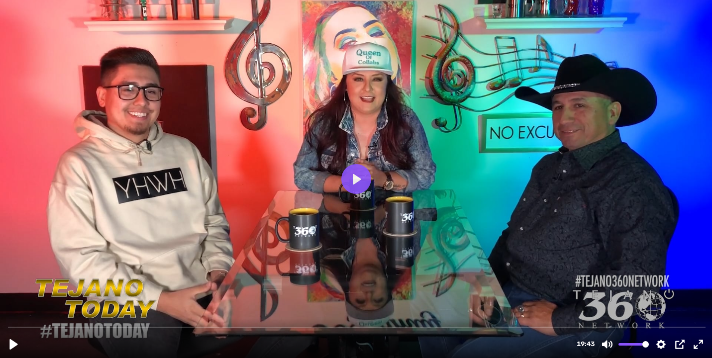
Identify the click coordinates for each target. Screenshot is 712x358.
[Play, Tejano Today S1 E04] (13, 344)
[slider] (357, 327)
